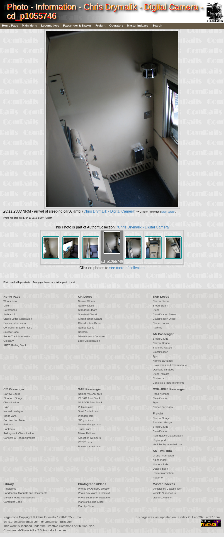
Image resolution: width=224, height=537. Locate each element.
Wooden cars (85, 415)
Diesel (156, 310)
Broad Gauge (160, 338)
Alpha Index (160, 460)
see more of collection (127, 268)
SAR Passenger (89, 389)
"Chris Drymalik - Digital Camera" (143, 227)
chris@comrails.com (59, 521)
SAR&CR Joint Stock (90, 402)
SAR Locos (161, 296)
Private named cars (89, 446)
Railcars (83, 332)
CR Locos (85, 296)
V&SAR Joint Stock (89, 398)
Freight (100, 25)
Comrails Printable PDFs (17, 327)
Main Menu (29, 25)
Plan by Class (86, 506)
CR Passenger (13, 389)
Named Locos (86, 327)
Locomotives (50, 25)
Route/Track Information (17, 336)
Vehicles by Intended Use (167, 444)
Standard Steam (87, 310)
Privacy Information (14, 323)
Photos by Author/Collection (94, 488)
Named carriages (163, 360)
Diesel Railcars (86, 433)
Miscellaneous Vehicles (91, 336)
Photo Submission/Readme (94, 497)
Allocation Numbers (89, 437)
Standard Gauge (162, 347)
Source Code (11, 332)
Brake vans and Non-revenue (170, 365)
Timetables (9, 488)
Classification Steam (90, 318)
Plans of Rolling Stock (90, 501)
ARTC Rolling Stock (15, 345)
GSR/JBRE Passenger (169, 389)
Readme (158, 477)
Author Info (9, 314)
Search (157, 25)
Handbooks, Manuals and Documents (25, 493)
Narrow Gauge (161, 343)
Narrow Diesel (86, 305)
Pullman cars (85, 407)
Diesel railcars (161, 374)
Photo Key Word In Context (94, 493)
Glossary (8, 340)
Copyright (25, 517)
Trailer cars (84, 429)
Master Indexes (137, 25)
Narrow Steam (86, 301)
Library (8, 484)
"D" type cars (85, 420)
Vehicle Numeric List (165, 493)
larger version (168, 212)
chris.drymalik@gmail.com (21, 521)
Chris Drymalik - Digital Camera (108, 211)
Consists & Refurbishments (168, 382)
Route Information (163, 473)
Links (6, 305)
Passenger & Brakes (77, 25)
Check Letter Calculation (17, 318)
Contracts (158, 378)
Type (155, 356)
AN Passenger (163, 334)
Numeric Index (161, 464)
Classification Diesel (89, 323)
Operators (116, 25)
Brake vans (10, 415)
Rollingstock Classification (18, 433)
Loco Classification (89, 340)
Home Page (10, 25)
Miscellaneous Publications (19, 497)
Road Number (161, 393)
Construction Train (14, 420)
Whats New (10, 301)
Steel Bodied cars (88, 411)
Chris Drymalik (46, 517)
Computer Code (12, 501)
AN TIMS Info (162, 451)
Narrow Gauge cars (89, 424)
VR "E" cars (85, 442)
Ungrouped (159, 440)
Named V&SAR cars (90, 393)
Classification (160, 352)
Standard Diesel (87, 314)
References (10, 310)
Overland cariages (163, 369)
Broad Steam (160, 305)
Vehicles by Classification (167, 488)
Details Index (160, 468)
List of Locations (162, 497)
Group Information (163, 455)
